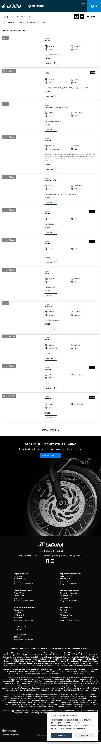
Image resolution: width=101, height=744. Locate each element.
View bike (49, 63)
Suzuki (70, 558)
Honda (38, 558)
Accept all (61, 736)
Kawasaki (47, 558)
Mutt (63, 558)
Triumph (79, 558)
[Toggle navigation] (83, 6)
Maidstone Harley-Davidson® (25, 610)
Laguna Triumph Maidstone (70, 593)
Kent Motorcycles (20, 629)
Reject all (84, 736)
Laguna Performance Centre (71, 576)
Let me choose (79, 728)
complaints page (41, 715)
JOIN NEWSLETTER (50, 457)
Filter (91, 17)
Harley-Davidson (25, 558)
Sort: (6, 17)
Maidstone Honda (66, 610)
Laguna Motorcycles (21, 576)
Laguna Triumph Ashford (23, 593)
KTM (56, 558)
